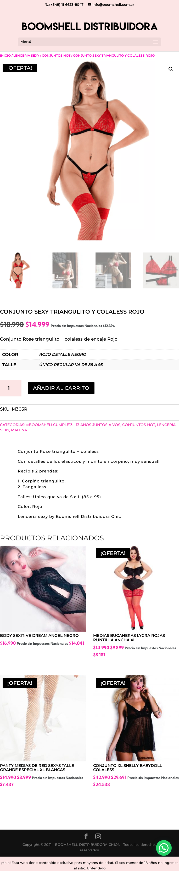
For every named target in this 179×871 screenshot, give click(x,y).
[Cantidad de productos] (10, 388)
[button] (171, 69)
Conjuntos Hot (56, 55)
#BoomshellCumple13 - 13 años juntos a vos (73, 424)
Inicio (5, 55)
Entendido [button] (96, 868)
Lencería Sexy (26, 55)
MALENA (19, 430)
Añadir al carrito (61, 388)
